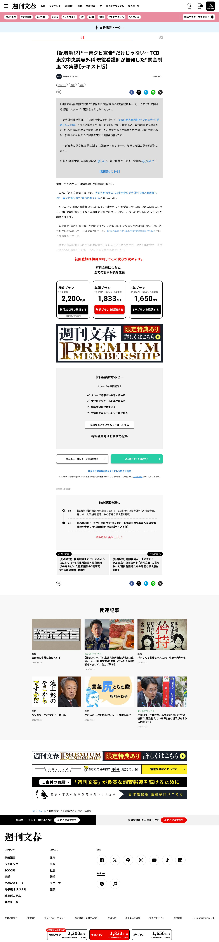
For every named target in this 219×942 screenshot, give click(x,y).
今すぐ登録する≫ (67, 820)
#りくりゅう (69, 17)
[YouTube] (154, 860)
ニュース (62, 84)
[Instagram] (141, 860)
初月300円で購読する (73, 309)
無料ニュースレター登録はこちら (82, 458)
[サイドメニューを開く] (6, 6)
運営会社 (178, 918)
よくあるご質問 (132, 918)
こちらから (138, 476)
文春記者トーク (94, 6)
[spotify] (102, 884)
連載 (79, 6)
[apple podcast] (115, 884)
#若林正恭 (134, 17)
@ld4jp (101, 161)
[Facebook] (102, 860)
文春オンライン (156, 918)
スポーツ (55, 883)
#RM (101, 17)
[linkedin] (180, 860)
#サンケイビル (116, 17)
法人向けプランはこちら (136, 458)
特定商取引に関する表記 (86, 918)
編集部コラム (13, 895)
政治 (52, 857)
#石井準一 (42, 17)
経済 (52, 876)
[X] (115, 860)
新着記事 (10, 857)
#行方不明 (10, 17)
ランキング (55, 6)
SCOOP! (68, 6)
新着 (43, 6)
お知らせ (112, 918)
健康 (52, 889)
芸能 (52, 864)
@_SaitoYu (148, 161)
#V (82, 17)
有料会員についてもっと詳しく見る (109, 425)
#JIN (91, 17)
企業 (81, 84)
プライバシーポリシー (55, 918)
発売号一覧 (133, 6)
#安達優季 (26, 17)
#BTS (55, 17)
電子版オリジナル (115, 6)
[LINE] (128, 860)
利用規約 (31, 918)
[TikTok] (167, 860)
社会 (73, 84)
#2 (161, 37)
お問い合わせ (11, 918)
